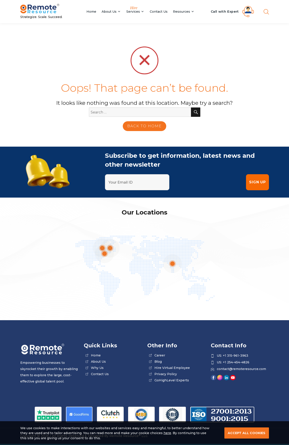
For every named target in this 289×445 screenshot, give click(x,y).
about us (98, 362)
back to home (144, 126)
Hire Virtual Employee (172, 368)
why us (97, 368)
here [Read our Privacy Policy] (167, 433)
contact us (100, 374)
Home (91, 12)
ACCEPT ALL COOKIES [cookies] (246, 433)
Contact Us (159, 12)
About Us (109, 12)
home (96, 355)
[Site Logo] (49, 9)
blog (158, 362)
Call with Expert (225, 11)
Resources (181, 12)
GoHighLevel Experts (171, 380)
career (159, 355)
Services (133, 12)
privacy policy (165, 374)
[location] (172, 263)
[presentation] (208, 182)
